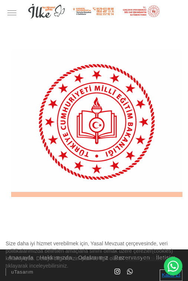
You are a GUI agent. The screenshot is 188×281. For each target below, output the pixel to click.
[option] (96, 121)
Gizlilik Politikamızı (146, 258)
